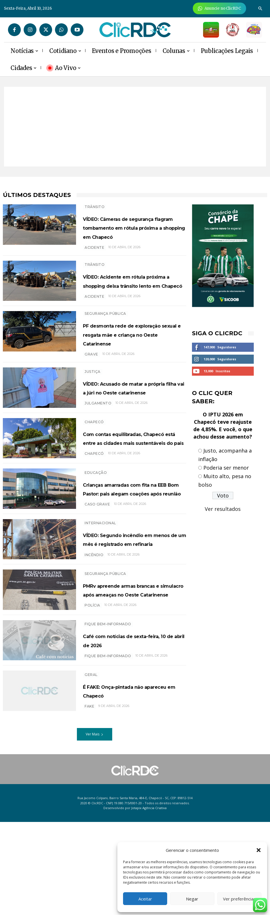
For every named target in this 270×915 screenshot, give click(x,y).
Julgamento (98, 443)
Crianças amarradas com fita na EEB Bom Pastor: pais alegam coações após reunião (132, 548)
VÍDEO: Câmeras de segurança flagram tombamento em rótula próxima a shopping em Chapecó (127, 236)
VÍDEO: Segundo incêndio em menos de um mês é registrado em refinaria (131, 609)
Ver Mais (94, 827)
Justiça (93, 402)
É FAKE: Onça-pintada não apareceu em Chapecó (131, 784)
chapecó (94, 508)
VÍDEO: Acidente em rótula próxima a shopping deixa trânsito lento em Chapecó (133, 301)
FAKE (89, 799)
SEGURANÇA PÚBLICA (105, 337)
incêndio (94, 629)
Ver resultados (223, 508)
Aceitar (145, 899)
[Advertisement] (135, 126)
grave (91, 386)
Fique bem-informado (108, 710)
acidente (94, 265)
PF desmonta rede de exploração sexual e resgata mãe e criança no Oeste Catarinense (130, 362)
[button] (258, 850)
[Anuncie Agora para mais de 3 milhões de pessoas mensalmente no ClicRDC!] (219, 8)
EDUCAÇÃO (96, 523)
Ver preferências (239, 899)
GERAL (91, 768)
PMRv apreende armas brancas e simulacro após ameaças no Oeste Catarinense (130, 670)
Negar (192, 899)
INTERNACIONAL (100, 589)
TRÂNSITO (95, 207)
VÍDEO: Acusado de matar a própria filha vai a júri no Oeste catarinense (131, 422)
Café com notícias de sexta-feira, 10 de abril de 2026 (129, 730)
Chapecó (94, 458)
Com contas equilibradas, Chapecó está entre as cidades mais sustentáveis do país (132, 483)
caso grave (97, 573)
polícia (92, 694)
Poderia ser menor (226, 467)
